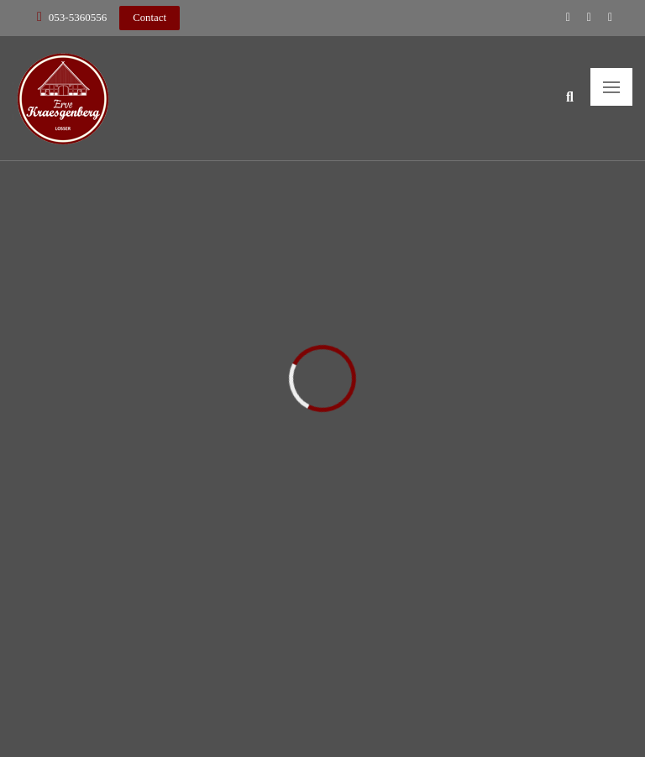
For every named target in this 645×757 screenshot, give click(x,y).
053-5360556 (78, 17)
